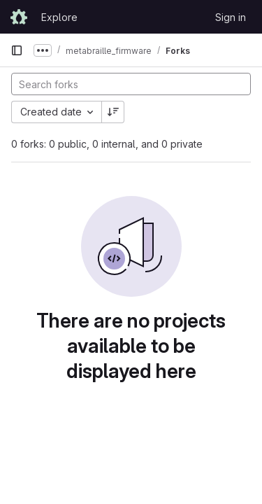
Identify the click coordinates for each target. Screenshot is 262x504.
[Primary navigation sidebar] (17, 50)
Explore (59, 17)
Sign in (230, 17)
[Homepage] (19, 17)
